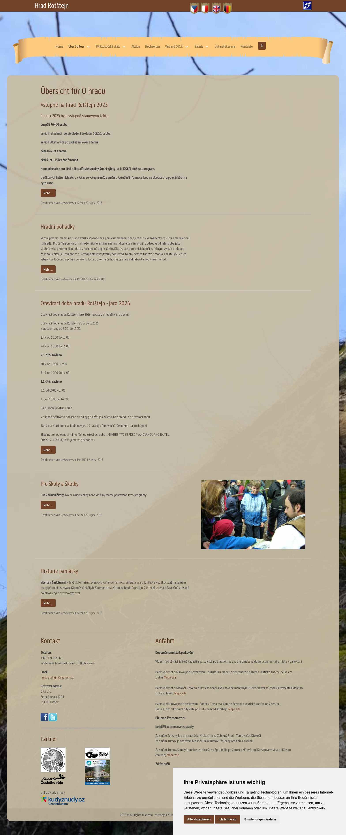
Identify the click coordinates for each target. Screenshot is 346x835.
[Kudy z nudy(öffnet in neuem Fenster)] (93, 800)
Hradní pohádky (58, 226)
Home (59, 46)
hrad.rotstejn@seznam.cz (57, 677)
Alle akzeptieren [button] (199, 819)
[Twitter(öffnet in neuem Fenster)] (53, 720)
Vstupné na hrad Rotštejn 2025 (74, 104)
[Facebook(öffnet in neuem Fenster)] (44, 720)
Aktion (136, 46)
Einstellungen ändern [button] (260, 819)
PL (202, 5)
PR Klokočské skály (108, 46)
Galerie (198, 46)
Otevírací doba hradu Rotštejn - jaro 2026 (85, 303)
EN (214, 5)
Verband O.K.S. (174, 46)
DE (225, 5)
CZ (192, 5)
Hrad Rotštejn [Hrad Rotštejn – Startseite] (52, 5)
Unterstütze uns (225, 46)
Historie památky (59, 571)
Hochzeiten (152, 46)
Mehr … (48, 193)
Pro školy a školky (60, 483)
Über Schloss (76, 46)
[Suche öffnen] (262, 46)
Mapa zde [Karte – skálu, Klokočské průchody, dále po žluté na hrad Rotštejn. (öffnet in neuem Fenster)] (234, 709)
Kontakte (247, 46)
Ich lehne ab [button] (228, 819)
